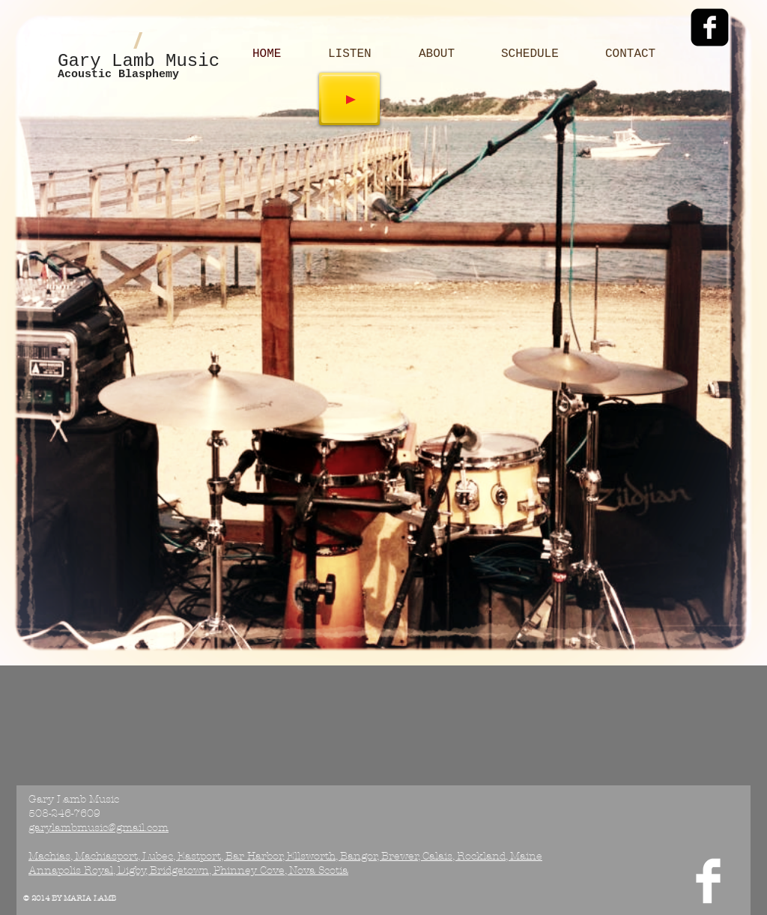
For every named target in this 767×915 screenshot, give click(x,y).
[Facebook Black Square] (710, 27)
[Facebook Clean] (708, 881)
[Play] (349, 99)
